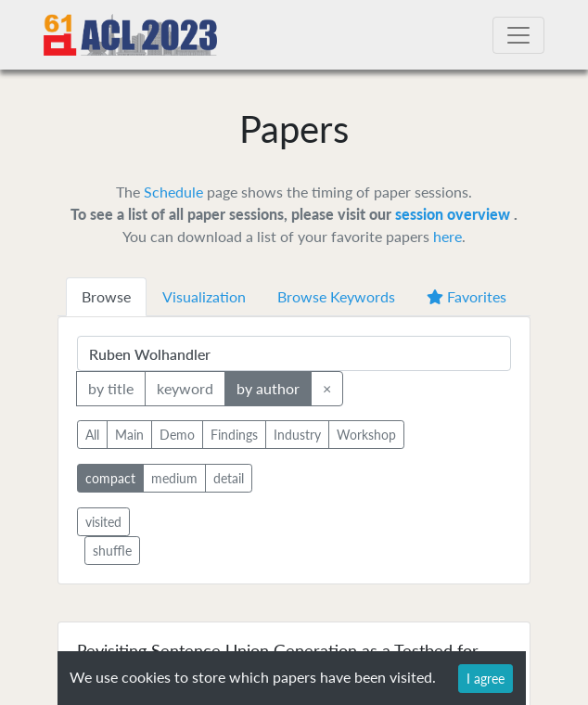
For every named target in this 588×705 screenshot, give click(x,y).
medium (174, 477)
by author (268, 387)
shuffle (112, 550)
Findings (234, 433)
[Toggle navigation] (518, 35)
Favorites (466, 296)
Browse (106, 296)
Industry (297, 433)
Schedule (173, 191)
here (447, 236)
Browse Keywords (336, 296)
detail (228, 477)
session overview (454, 214)
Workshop (366, 433)
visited (103, 522)
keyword (185, 387)
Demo (177, 433)
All (92, 433)
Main (129, 433)
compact (110, 477)
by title (111, 387)
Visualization (204, 296)
